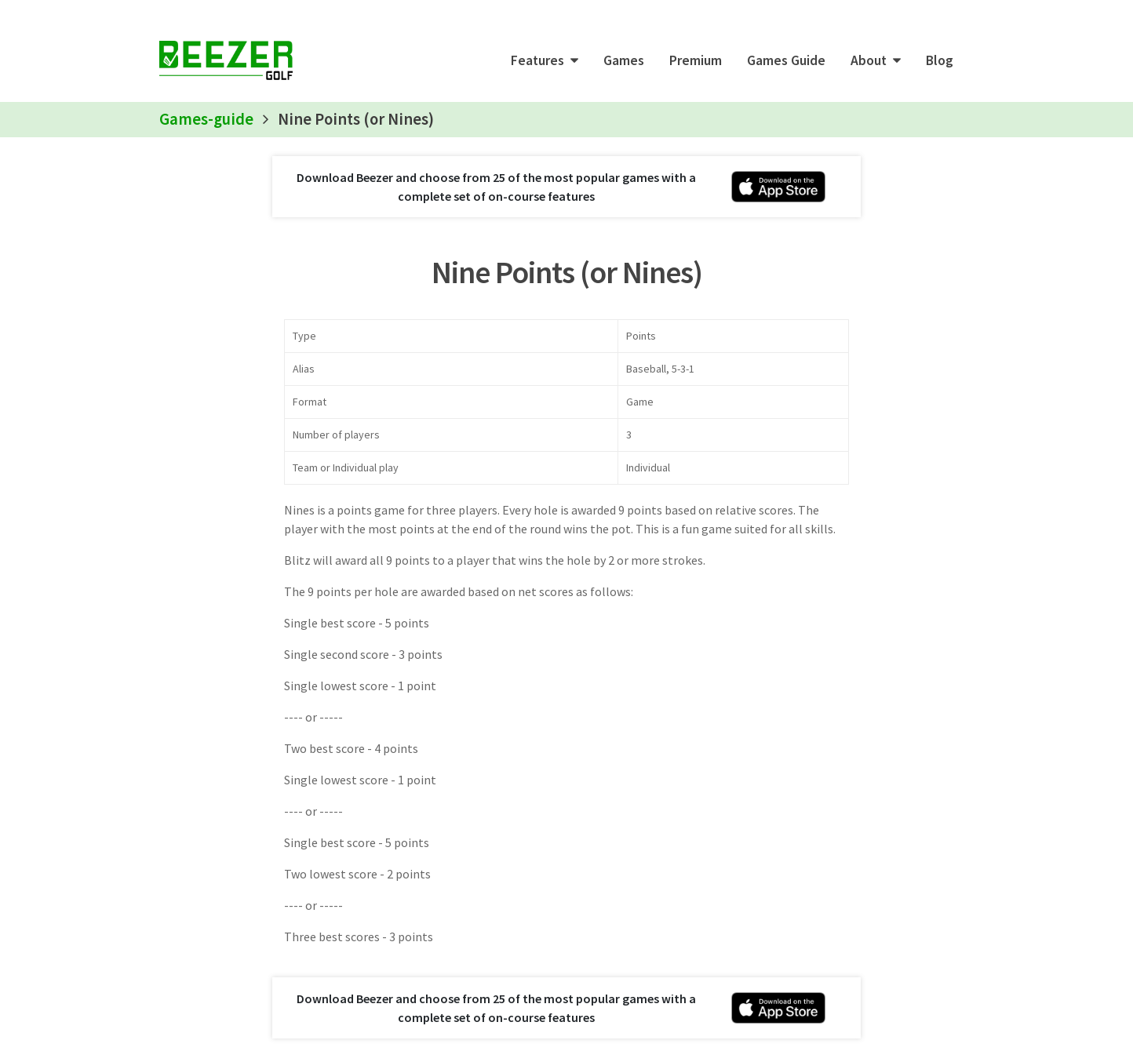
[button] (544, 60)
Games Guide (786, 60)
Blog (939, 60)
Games (623, 60)
